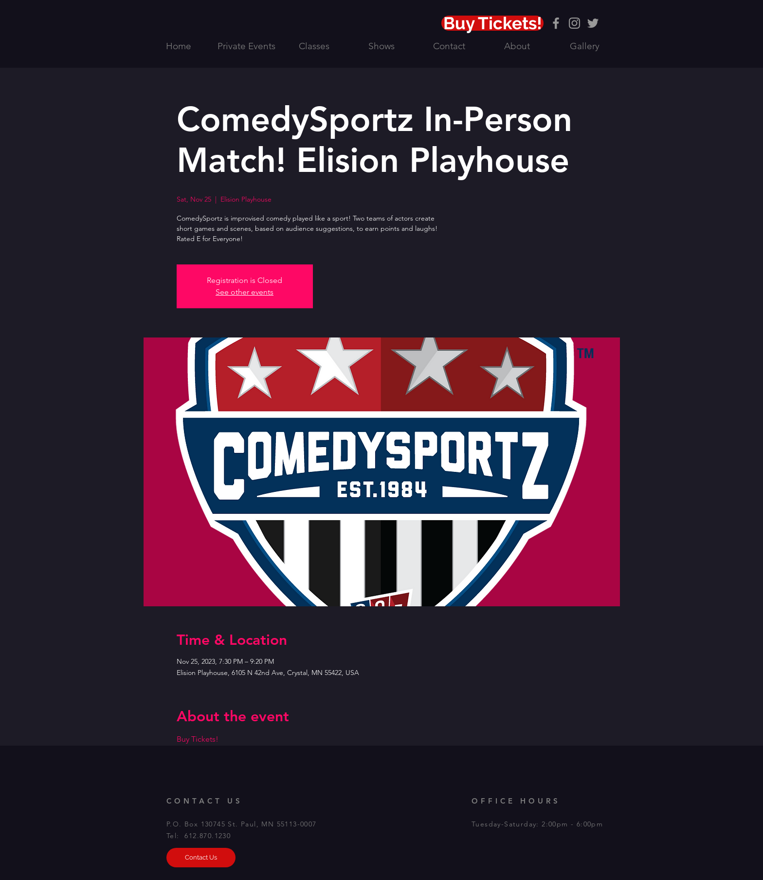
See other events (244, 292)
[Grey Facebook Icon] (555, 23)
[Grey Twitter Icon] (592, 23)
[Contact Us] (201, 857)
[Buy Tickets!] (492, 23)
